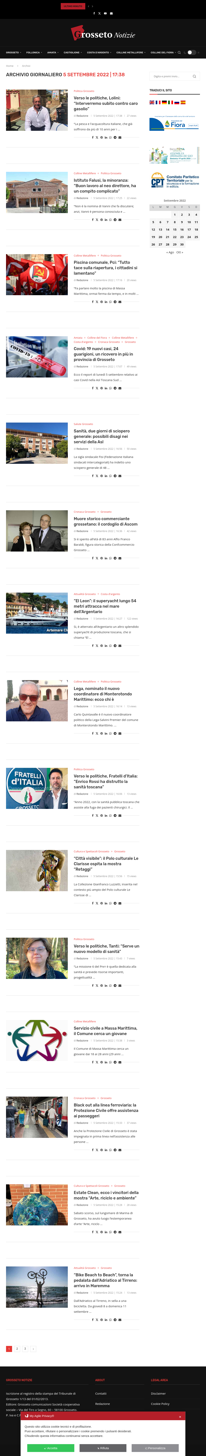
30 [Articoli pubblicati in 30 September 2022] (182, 244)
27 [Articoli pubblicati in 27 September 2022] (160, 244)
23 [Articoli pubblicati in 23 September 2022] (182, 237)
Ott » (179, 252)
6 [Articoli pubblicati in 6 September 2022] (160, 222)
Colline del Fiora (162, 52)
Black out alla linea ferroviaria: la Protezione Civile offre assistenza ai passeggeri (106, 1110)
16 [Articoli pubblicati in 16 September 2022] (182, 229)
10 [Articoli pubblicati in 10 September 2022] (189, 222)
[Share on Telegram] (115, 137)
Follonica (33, 52)
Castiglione (71, 52)
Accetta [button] (50, 1448)
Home (9, 66)
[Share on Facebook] (93, 137)
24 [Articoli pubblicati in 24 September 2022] (189, 237)
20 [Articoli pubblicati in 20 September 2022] (160, 237)
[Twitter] (99, 13)
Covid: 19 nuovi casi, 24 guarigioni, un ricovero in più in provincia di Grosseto (103, 354)
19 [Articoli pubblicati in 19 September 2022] (153, 237)
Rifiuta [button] (103, 1448)
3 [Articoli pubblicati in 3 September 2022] (189, 214)
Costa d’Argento (98, 52)
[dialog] (103, 1434)
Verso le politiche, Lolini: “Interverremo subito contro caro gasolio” (106, 103)
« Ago (170, 252)
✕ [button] (180, 1417)
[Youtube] (105, 13)
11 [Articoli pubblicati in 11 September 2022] (196, 222)
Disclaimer (158, 1393)
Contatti (100, 1393)
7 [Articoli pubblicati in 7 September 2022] (168, 222)
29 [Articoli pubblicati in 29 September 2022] (174, 244)
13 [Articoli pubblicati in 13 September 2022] (160, 229)
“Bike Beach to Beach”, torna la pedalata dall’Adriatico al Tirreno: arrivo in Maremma (105, 1280)
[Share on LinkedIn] (106, 137)
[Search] (179, 52)
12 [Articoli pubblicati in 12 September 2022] (153, 229)
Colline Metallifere (129, 52)
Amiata (51, 52)
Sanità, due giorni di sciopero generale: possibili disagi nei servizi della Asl (102, 436)
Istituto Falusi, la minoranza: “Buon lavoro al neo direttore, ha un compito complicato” (105, 186)
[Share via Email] (119, 137)
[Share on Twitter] (97, 137)
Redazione (82, 116)
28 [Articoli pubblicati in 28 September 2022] (167, 244)
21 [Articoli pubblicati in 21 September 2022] (167, 237)
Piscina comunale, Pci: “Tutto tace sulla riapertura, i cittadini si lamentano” (105, 268)
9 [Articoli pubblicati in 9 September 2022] (182, 222)
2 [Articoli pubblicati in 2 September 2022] (182, 214)
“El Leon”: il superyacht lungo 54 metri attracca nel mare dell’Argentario (105, 606)
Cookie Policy (160, 1404)
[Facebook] (94, 13)
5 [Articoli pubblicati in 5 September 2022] (153, 222)
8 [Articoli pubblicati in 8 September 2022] (175, 222)
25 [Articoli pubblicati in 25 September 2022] (196, 237)
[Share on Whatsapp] (110, 137)
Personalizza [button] (155, 1448)
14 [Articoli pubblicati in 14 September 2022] (167, 229)
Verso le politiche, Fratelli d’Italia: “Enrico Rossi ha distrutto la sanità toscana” (106, 781)
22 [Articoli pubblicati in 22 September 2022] (174, 237)
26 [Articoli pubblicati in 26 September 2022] (153, 244)
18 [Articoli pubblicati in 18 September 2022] (196, 229)
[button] (88, 6)
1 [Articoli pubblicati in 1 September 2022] (175, 214)
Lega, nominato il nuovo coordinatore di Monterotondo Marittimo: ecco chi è (103, 694)
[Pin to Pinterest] (101, 137)
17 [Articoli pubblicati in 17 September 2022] (189, 229)
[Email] (111, 13)
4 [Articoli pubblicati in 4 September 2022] (196, 214)
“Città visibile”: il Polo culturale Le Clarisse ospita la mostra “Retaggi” (106, 864)
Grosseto (12, 52)
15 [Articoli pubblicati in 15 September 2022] (174, 229)
